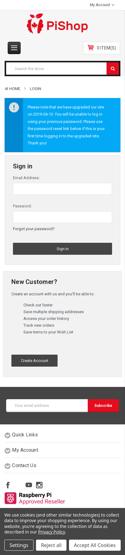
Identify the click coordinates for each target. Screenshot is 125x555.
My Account (102, 5)
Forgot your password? (34, 228)
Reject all (51, 545)
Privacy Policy (51, 532)
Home (14, 88)
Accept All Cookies (95, 545)
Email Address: (26, 177)
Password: (22, 206)
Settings (19, 545)
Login (35, 88)
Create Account (34, 360)
